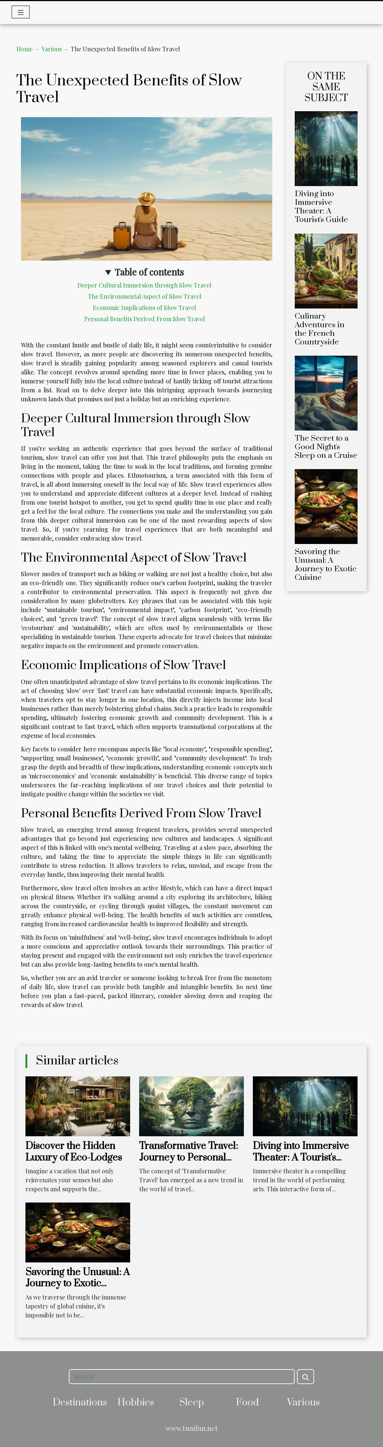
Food (247, 1402)
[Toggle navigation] (21, 12)
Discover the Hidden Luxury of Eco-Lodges (73, 1152)
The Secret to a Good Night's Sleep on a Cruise (326, 447)
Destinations (80, 1402)
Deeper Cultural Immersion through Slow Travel (144, 285)
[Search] (181, 1376)
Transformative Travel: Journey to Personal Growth (188, 1157)
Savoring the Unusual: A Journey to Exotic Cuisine (325, 565)
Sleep (191, 1402)
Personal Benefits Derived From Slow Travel (144, 319)
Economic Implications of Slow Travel (144, 307)
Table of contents (149, 272)
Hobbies (135, 1402)
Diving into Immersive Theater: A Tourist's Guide (321, 207)
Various (52, 49)
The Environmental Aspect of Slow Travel (144, 296)
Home (24, 49)
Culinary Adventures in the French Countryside (319, 329)
